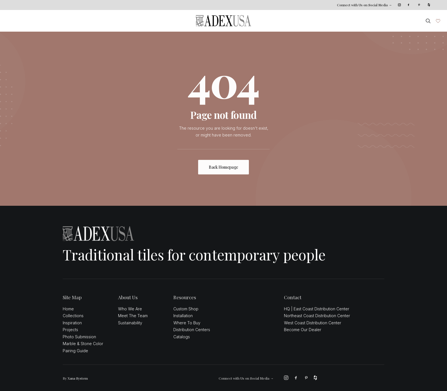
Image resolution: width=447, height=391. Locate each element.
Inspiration (72, 322)
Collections (73, 315)
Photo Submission (79, 336)
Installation (183, 315)
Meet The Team (133, 315)
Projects (70, 329)
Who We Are (130, 308)
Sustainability (130, 322)
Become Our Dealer (302, 329)
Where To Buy (186, 322)
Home (68, 308)
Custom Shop (185, 308)
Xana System (78, 378)
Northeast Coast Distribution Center (317, 315)
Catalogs (181, 336)
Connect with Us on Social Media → (364, 5)
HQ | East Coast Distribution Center (316, 308)
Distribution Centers (191, 329)
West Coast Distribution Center (312, 322)
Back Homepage (223, 167)
